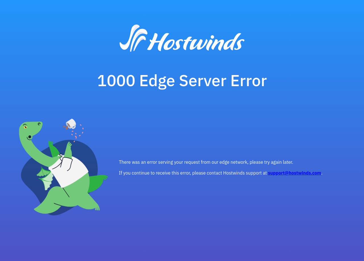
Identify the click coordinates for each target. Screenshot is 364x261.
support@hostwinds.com (294, 173)
